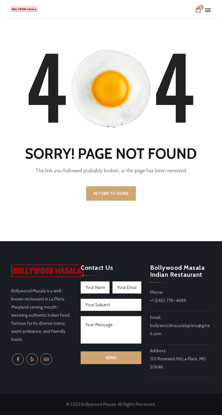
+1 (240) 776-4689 (168, 300)
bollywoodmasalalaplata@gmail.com (180, 329)
